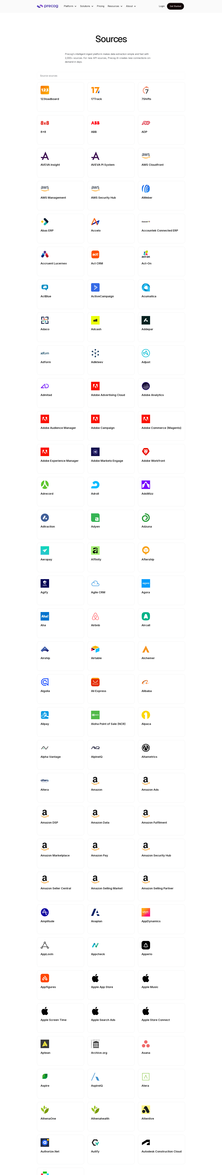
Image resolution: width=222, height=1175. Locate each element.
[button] (70, 6)
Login (162, 6)
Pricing (100, 6)
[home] (49, 6)
